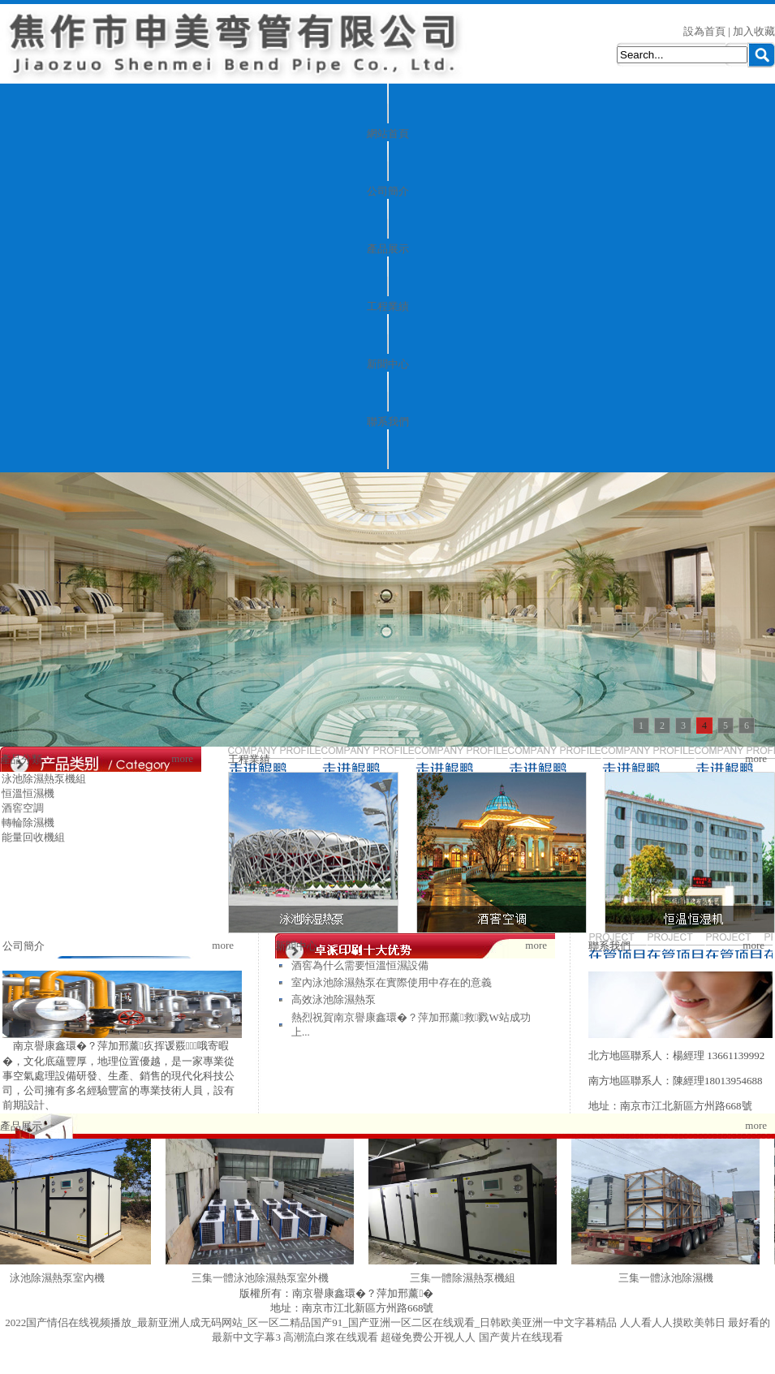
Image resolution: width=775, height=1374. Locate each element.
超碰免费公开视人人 (428, 1337)
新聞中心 (388, 364)
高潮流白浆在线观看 (330, 1337)
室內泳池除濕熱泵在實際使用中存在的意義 (391, 982)
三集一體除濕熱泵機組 (468, 1278)
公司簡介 (388, 191)
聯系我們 (388, 422)
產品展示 (388, 249)
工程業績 (388, 306)
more (182, 758)
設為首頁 (704, 31)
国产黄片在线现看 (521, 1337)
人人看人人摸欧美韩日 (672, 1322)
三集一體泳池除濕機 (671, 1278)
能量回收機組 (33, 837)
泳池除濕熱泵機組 (44, 779)
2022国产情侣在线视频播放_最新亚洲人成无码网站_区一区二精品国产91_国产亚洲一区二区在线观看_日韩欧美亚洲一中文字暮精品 (311, 1322)
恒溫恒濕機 (28, 793)
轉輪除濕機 (28, 822)
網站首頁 (388, 133)
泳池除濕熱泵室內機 (62, 1278)
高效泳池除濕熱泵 (333, 999)
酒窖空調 (23, 808)
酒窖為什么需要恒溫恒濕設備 (359, 965)
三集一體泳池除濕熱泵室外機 (265, 1278)
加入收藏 (754, 31)
